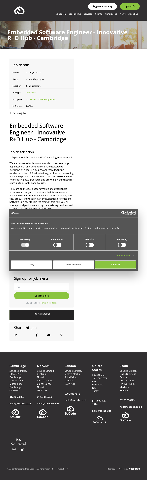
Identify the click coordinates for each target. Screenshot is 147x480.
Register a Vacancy (102, 6)
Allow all (115, 264)
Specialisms (75, 13)
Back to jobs (19, 113)
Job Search (60, 13)
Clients (98, 13)
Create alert (42, 295)
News (123, 13)
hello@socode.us (101, 410)
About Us (133, 13)
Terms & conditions (49, 302)
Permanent (31, 92)
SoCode (19, 10)
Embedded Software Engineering (41, 99)
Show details (123, 255)
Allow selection (73, 264)
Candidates (111, 13)
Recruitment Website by (124, 469)
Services (88, 13)
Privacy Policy (62, 469)
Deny (31, 264)
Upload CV (130, 6)
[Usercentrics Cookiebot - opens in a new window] (123, 213)
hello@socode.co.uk (20, 403)
